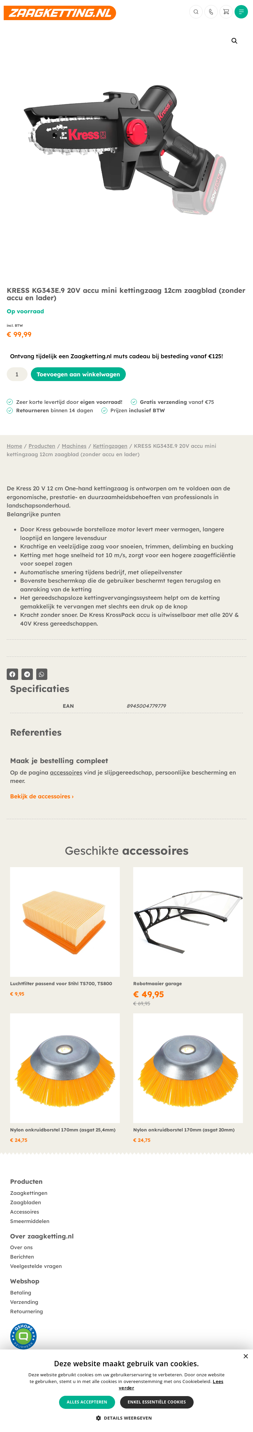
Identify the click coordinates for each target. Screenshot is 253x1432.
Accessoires (24, 1212)
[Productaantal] (17, 374)
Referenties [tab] (35, 732)
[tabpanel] (126, 710)
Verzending (24, 1302)
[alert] (126, 1390)
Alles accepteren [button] (87, 1402)
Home (14, 445)
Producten (42, 445)
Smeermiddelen (29, 1221)
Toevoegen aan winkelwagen (78, 374)
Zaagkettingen (28, 1193)
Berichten (22, 1257)
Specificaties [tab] (39, 689)
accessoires (66, 772)
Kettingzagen (110, 445)
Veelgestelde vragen (36, 1266)
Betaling (20, 1292)
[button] (235, 41)
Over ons (21, 1247)
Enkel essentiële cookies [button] (157, 1402)
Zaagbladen (25, 1202)
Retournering (26, 1311)
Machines (74, 445)
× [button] (245, 1356)
